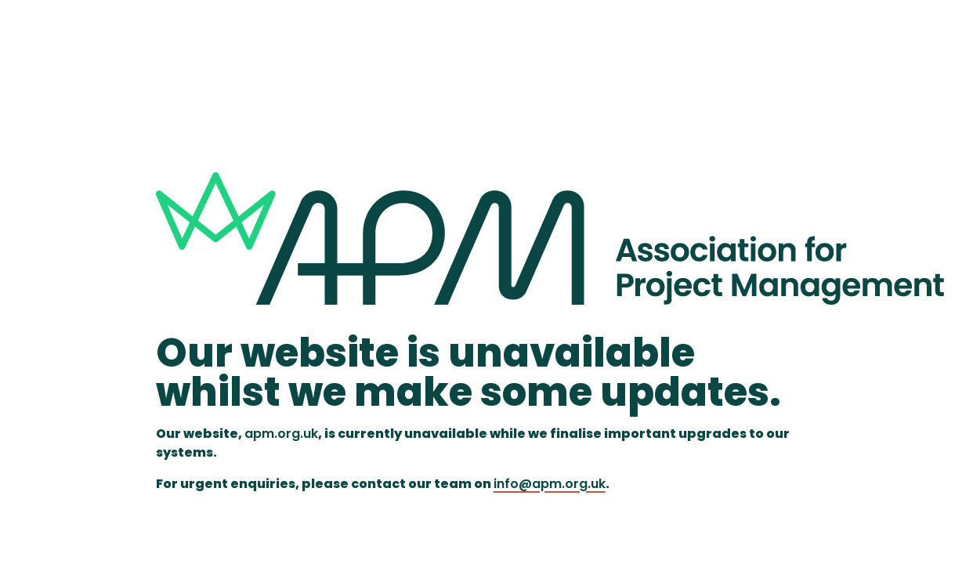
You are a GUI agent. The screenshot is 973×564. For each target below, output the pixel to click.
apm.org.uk (281, 434)
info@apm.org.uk (550, 484)
